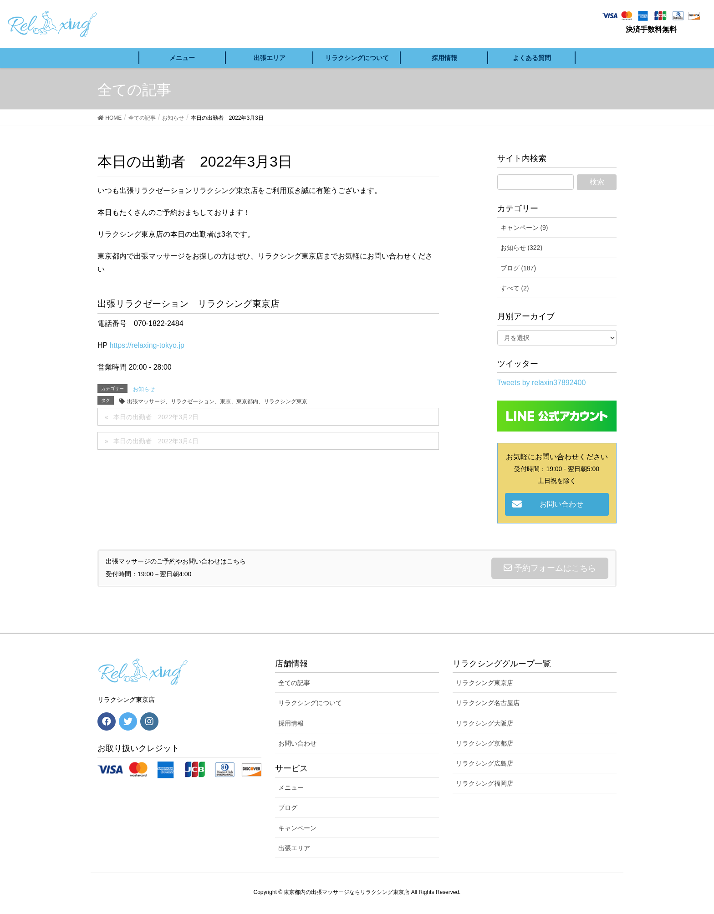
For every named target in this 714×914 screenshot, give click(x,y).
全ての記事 (294, 682)
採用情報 (291, 723)
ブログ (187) (518, 268)
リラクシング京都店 (484, 743)
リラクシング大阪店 (484, 723)
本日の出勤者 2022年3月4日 (156, 441)
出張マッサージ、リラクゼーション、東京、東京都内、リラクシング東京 (217, 401)
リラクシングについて (310, 702)
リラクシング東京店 (484, 682)
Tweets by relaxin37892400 (541, 382)
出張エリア (294, 848)
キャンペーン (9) (524, 227)
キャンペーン (297, 828)
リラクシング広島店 (484, 763)
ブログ (287, 807)
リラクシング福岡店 (484, 783)
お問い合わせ (297, 743)
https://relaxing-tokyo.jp (146, 345)
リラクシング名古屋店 (488, 702)
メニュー (291, 787)
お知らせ (144, 389)
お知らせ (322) (521, 247)
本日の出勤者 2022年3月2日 (156, 417)
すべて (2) (514, 288)
